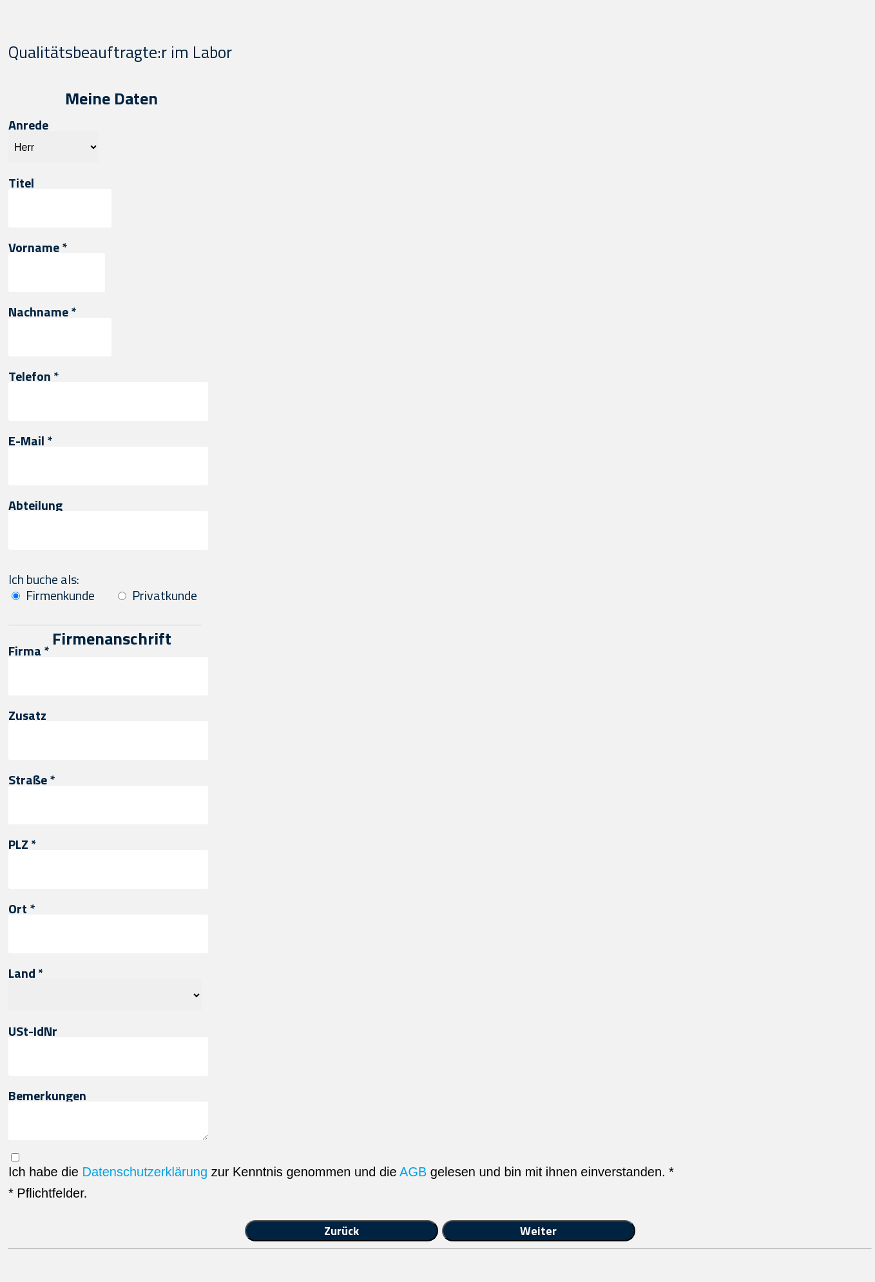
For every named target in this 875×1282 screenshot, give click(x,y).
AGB (413, 1172)
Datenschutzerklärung (145, 1172)
